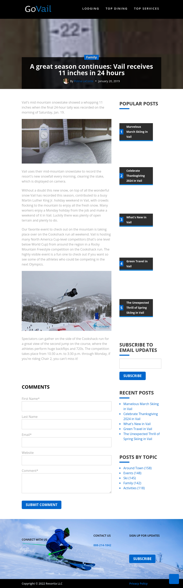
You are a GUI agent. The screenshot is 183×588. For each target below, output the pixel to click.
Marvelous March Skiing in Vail (141, 408)
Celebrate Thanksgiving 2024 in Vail (140, 418)
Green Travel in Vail (137, 430)
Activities (134, 490)
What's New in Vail (137, 425)
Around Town (137, 470)
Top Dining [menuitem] (117, 8)
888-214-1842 (102, 545)
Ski (129, 480)
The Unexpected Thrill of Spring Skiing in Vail (141, 438)
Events (132, 475)
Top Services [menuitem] (146, 8)
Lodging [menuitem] (90, 8)
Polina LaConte (83, 83)
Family (132, 485)
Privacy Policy (138, 583)
